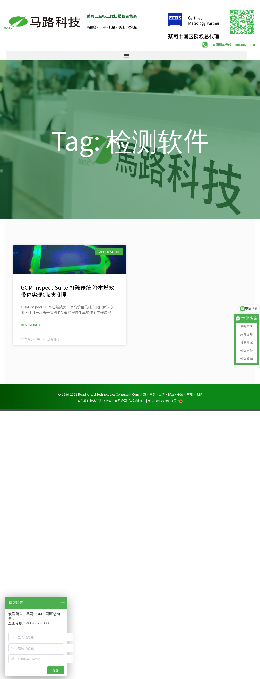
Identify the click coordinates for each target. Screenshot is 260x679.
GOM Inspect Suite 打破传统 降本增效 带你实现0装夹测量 (67, 290)
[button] (126, 55)
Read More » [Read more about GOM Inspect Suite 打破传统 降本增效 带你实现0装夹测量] (30, 324)
